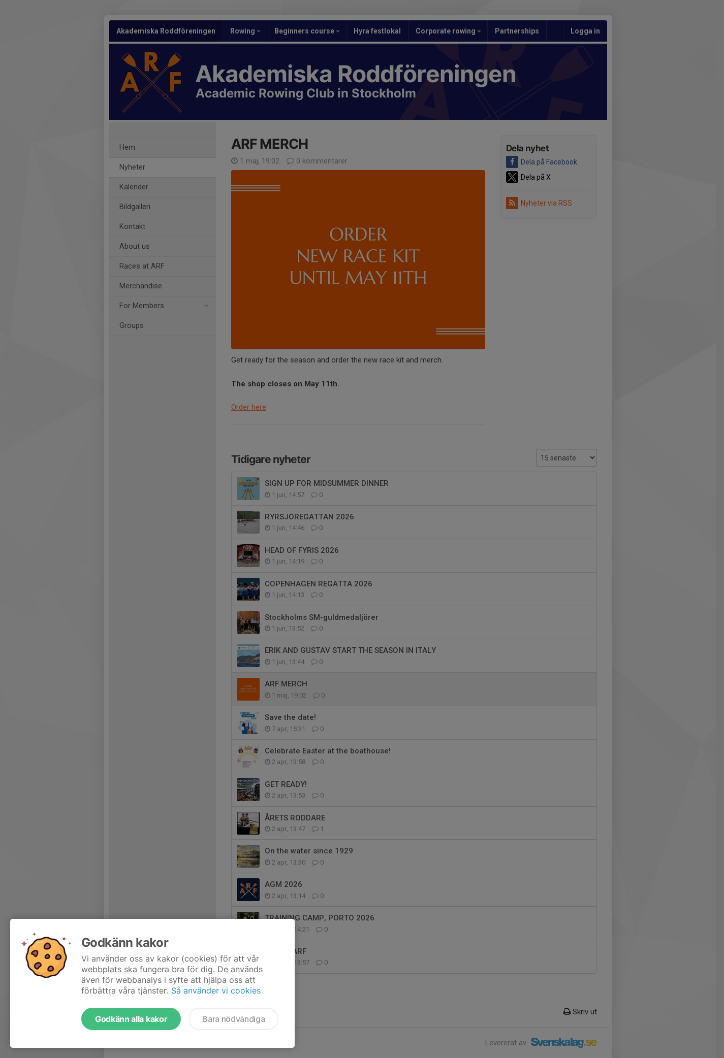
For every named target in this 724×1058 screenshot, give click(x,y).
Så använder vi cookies (216, 990)
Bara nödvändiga (233, 1019)
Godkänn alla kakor (131, 1019)
